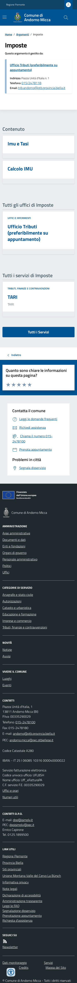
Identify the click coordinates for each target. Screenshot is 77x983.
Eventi (6, 685)
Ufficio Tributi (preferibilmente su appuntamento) (33, 67)
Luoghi (6, 678)
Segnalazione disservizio (18, 910)
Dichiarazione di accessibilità (21, 895)
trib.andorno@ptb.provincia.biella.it (41, 87)
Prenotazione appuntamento (22, 915)
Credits (23, 967)
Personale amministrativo (19, 559)
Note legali (9, 888)
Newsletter (10, 947)
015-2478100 (25, 722)
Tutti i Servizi (38, 332)
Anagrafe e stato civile (17, 594)
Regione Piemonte (15, 5)
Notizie (7, 649)
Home (8, 34)
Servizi (48, 962)
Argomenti (22, 34)
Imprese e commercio (16, 620)
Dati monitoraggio (14, 962)
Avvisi (6, 656)
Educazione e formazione (19, 614)
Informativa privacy (15, 882)
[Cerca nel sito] (64, 17)
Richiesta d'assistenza (17, 920)
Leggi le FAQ (11, 905)
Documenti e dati (14, 539)
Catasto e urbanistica (16, 607)
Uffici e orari (10, 790)
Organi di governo (14, 552)
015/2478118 (31, 82)
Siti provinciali (11, 869)
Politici (6, 565)
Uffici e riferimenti (19, 218)
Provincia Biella (12, 862)
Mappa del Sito (56, 967)
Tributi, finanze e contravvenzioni (28, 288)
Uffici (5, 572)
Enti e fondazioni (13, 546)
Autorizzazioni (11, 601)
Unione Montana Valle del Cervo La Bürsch (31, 875)
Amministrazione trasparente (22, 900)
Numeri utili (10, 797)
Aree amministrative (16, 533)
